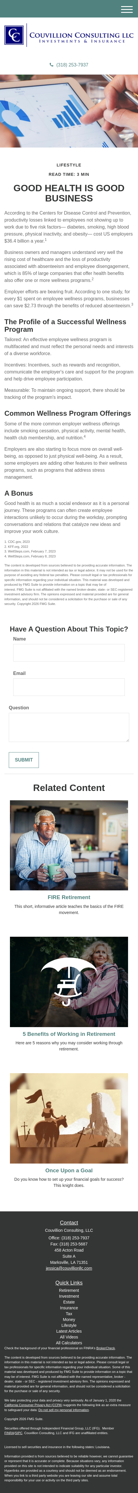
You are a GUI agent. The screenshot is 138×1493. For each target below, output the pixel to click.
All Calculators (69, 1343)
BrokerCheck (105, 1348)
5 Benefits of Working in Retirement (69, 1034)
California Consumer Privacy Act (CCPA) (33, 1405)
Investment (69, 1296)
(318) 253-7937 (69, 64)
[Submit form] (24, 760)
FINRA (9, 1433)
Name (19, 638)
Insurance (69, 1308)
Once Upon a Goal (69, 1170)
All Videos (69, 1337)
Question (19, 707)
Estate (69, 1302)
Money (69, 1319)
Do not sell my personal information (63, 1410)
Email (19, 673)
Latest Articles (69, 1331)
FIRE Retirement (69, 897)
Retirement (69, 1290)
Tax (69, 1313)
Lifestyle (68, 1325)
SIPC (19, 1433)
